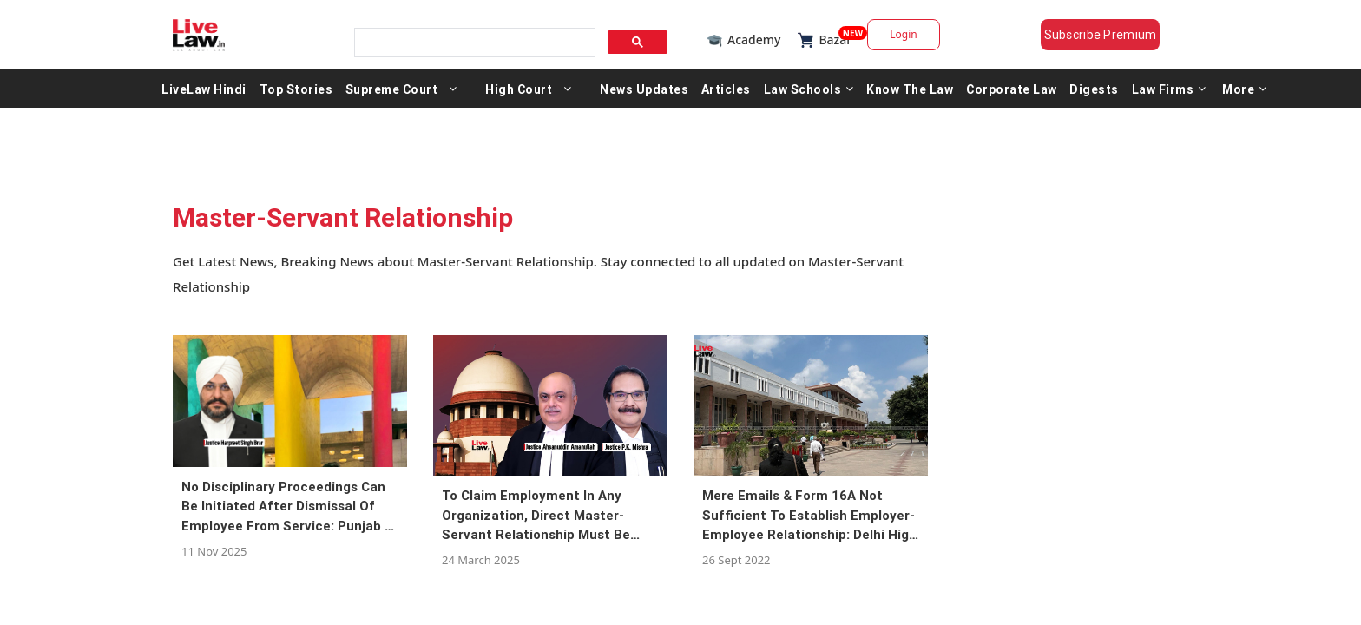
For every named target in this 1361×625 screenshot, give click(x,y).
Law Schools (809, 94)
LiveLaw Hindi (204, 94)
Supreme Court (391, 94)
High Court (518, 94)
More (1244, 94)
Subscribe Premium (1114, 35)
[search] (469, 38)
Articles (726, 94)
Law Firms (1169, 94)
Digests (1094, 94)
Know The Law (909, 94)
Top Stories (296, 94)
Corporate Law (1011, 94)
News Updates (644, 94)
